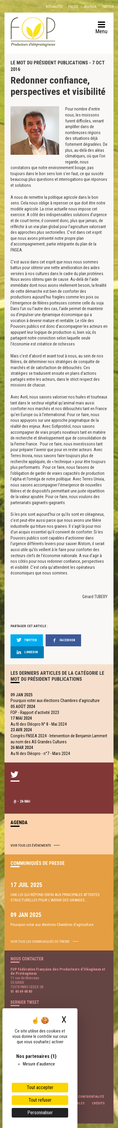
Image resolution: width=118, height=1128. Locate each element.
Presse (73, 7)
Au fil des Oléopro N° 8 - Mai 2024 (39, 724)
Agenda (90, 7)
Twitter (107, 7)
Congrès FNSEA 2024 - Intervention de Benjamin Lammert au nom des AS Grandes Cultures (59, 738)
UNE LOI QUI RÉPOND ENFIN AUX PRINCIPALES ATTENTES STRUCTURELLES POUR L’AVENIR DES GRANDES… (55, 897)
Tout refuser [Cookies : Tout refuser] (40, 1100)
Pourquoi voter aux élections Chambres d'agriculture (55, 700)
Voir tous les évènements (31, 845)
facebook (63, 640)
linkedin (27, 652)
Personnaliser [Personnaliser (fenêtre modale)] (40, 1112)
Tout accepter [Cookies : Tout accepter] (40, 1087)
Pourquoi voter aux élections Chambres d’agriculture (52, 924)
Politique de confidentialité (80, 1097)
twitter (27, 640)
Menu (101, 28)
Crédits (98, 1103)
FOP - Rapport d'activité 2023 (35, 712)
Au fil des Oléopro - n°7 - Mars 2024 (40, 753)
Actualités (54, 7)
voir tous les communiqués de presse (40, 942)
